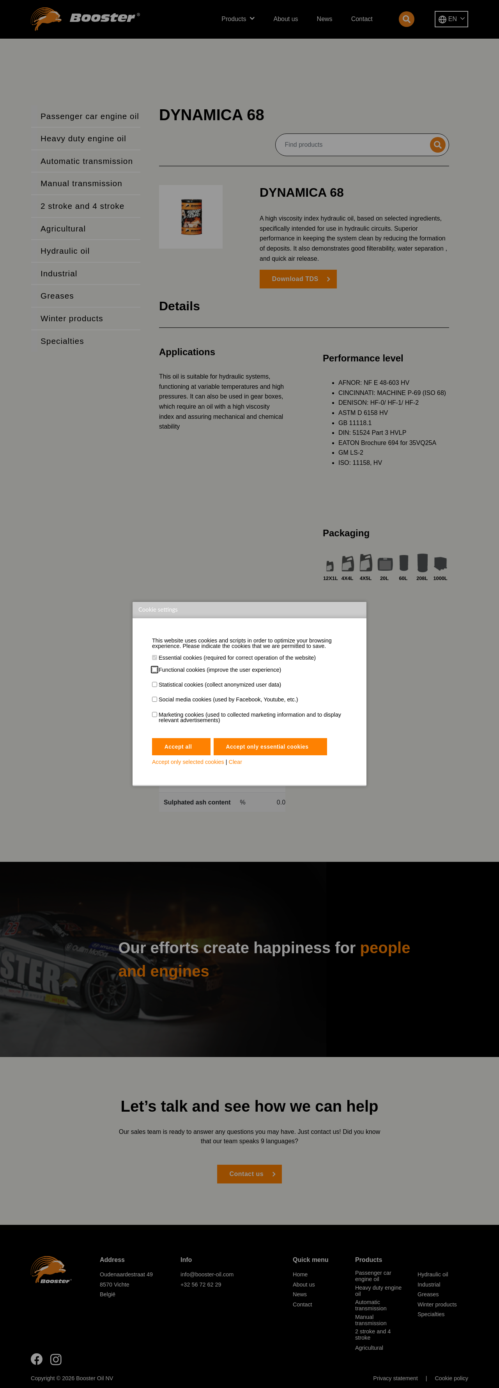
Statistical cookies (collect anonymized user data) (220, 684)
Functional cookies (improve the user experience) (220, 670)
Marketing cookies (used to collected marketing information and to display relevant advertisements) (250, 717)
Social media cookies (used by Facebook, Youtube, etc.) (228, 699)
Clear (235, 763)
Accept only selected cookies (188, 763)
